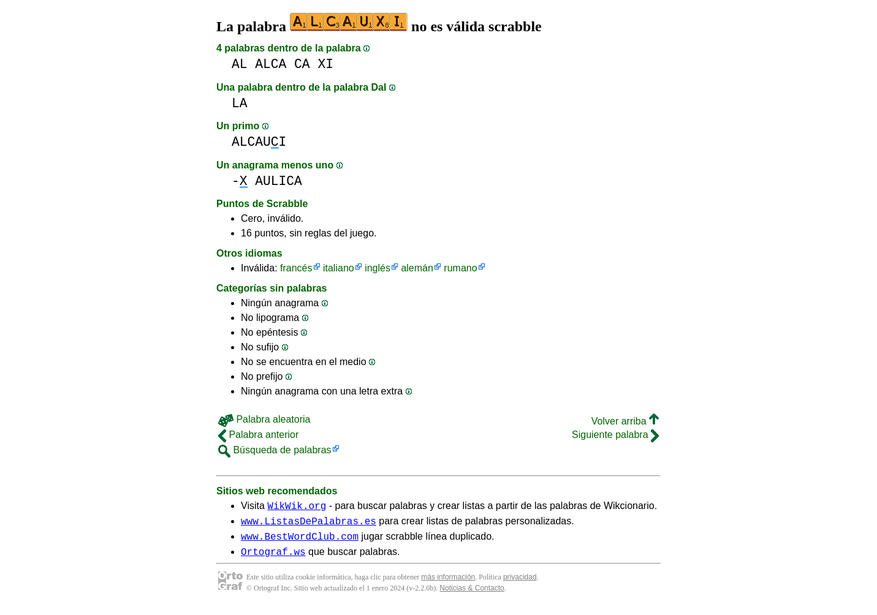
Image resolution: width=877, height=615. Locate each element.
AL (240, 64)
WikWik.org (296, 507)
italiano (338, 268)
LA (240, 103)
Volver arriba (625, 421)
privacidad (520, 584)
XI (325, 64)
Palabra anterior (258, 434)
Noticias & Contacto (471, 595)
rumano (460, 268)
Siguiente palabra (615, 434)
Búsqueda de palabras (275, 450)
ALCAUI (259, 142)
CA (302, 64)
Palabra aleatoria (264, 419)
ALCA (270, 64)
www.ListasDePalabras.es (308, 524)
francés (296, 268)
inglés (377, 268)
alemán (417, 268)
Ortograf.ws (273, 558)
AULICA (278, 181)
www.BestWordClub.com (300, 541)
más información (448, 584)
